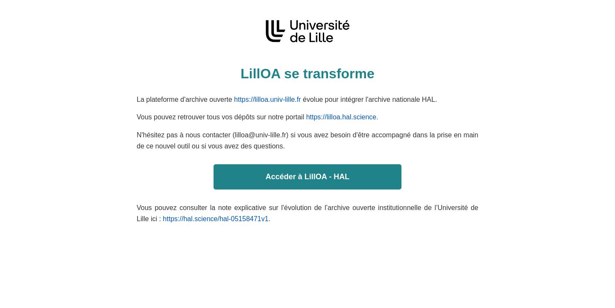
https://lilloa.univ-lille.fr (267, 99)
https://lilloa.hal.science (341, 117)
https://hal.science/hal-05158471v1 (215, 218)
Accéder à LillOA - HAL (307, 176)
